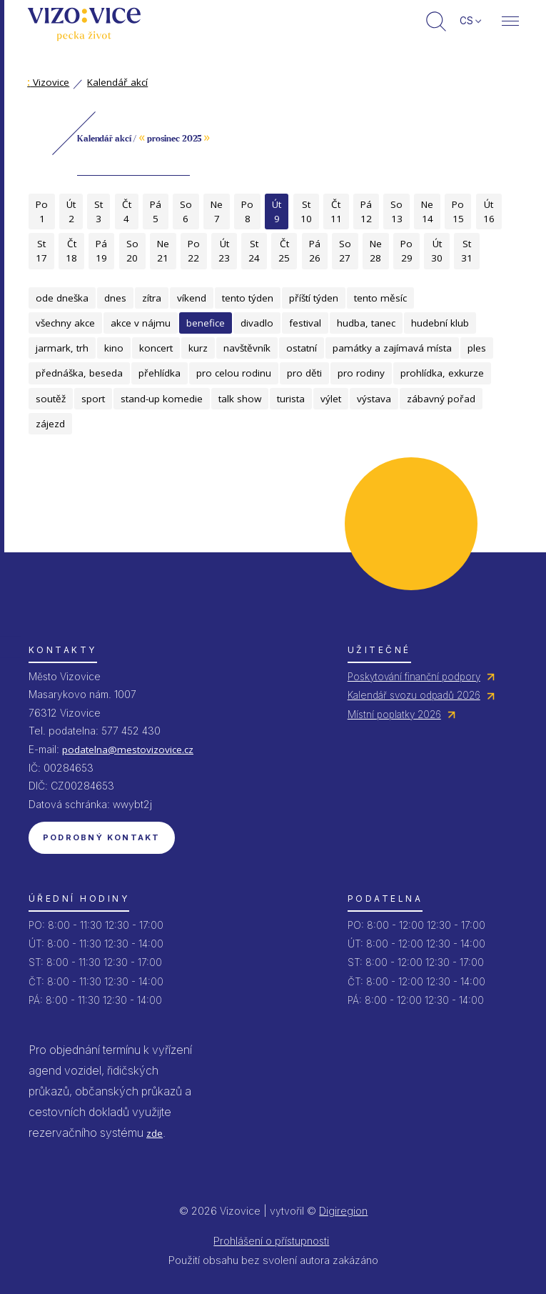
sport (93, 398)
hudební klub (440, 323)
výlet (330, 398)
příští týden (313, 298)
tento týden (247, 298)
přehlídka (159, 373)
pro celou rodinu (233, 373)
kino (113, 348)
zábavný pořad (441, 398)
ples (476, 348)
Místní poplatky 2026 (394, 714)
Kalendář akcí (117, 82)
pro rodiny (361, 373)
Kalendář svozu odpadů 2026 (414, 695)
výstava (374, 398)
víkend (191, 298)
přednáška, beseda (79, 373)
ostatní (301, 348)
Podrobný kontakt (102, 837)
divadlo (257, 323)
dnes (115, 298)
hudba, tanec (366, 323)
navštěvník (247, 348)
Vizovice (48, 82)
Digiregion (343, 1211)
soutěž (51, 398)
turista (291, 398)
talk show (239, 398)
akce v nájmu (141, 323)
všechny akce (65, 323)
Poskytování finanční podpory (414, 676)
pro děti (304, 373)
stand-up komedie (162, 398)
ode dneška (62, 298)
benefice (205, 323)
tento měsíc (380, 298)
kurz (198, 348)
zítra (151, 298)
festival (305, 323)
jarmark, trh (62, 348)
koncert (156, 348)
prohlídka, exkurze (442, 373)
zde (154, 1133)
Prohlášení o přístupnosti (271, 1241)
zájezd (50, 423)
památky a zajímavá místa (392, 348)
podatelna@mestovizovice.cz (127, 749)
